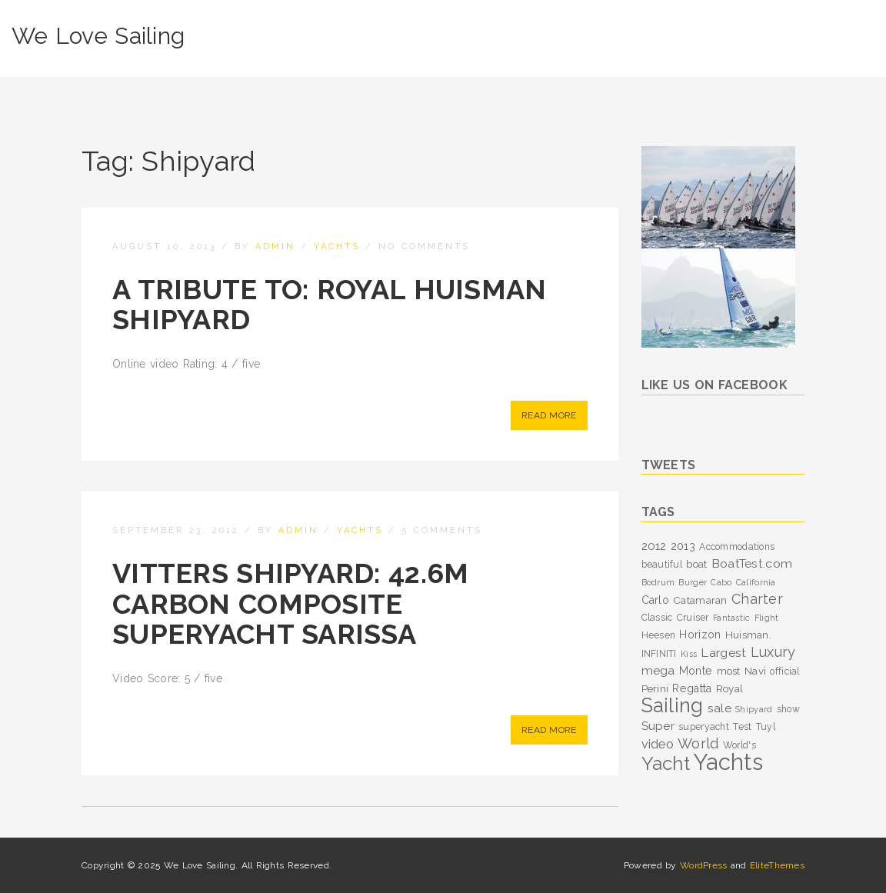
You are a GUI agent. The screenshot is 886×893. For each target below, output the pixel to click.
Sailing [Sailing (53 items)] (672, 705)
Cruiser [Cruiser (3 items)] (693, 617)
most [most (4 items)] (729, 671)
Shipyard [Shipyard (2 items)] (753, 709)
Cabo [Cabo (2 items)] (721, 582)
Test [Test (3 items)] (742, 726)
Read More (549, 415)
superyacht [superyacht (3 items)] (703, 726)
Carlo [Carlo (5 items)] (655, 600)
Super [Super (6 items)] (657, 726)
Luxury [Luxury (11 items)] (773, 652)
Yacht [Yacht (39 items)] (665, 763)
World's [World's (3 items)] (739, 745)
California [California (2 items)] (756, 582)
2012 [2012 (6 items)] (654, 546)
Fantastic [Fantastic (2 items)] (732, 617)
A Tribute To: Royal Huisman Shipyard (329, 304)
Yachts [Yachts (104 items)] (728, 761)
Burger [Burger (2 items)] (692, 582)
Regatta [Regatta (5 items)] (691, 688)
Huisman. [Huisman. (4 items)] (748, 634)
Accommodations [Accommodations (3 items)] (736, 546)
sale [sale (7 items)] (719, 708)
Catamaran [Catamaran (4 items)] (700, 600)
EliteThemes (777, 865)
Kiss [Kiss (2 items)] (689, 653)
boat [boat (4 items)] (696, 564)
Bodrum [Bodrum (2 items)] (658, 582)
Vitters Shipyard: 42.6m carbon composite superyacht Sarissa (290, 603)
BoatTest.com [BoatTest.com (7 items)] (751, 563)
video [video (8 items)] (657, 744)
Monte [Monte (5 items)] (695, 671)
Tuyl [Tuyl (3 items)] (765, 726)
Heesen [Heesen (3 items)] (658, 635)
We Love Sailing (98, 35)
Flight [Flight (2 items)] (766, 617)
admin (275, 247)
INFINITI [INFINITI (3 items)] (659, 653)
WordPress (704, 865)
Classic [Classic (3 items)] (657, 617)
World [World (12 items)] (698, 743)
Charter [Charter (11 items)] (757, 599)
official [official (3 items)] (784, 671)
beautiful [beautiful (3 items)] (662, 564)
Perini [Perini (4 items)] (655, 688)
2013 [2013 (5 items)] (683, 546)
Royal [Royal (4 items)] (729, 688)
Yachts (337, 247)
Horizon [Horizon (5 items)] (700, 634)
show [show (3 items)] (788, 709)
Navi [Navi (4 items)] (755, 671)
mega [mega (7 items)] (658, 670)
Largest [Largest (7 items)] (723, 652)
